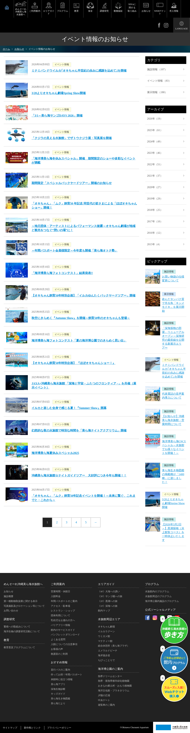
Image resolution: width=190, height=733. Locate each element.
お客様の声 (57, 649)
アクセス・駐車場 (60, 606)
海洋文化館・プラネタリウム (113, 690)
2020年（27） (155, 187)
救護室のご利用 (59, 654)
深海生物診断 (58, 689)
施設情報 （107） (157, 69)
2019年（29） (155, 198)
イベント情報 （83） (159, 80)
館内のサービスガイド (63, 630)
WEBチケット (160, 12)
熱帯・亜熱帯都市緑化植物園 (113, 680)
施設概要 (8, 596)
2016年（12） (155, 232)
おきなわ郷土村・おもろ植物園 (115, 685)
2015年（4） (154, 244)
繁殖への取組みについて (17, 626)
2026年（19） (155, 118)
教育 (76, 11)
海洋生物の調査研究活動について (22, 631)
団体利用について (60, 615)
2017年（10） (155, 221)
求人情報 (173, 11)
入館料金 (55, 596)
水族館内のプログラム (157, 591)
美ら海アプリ (58, 684)
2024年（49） (155, 141)
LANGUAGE (181, 28)
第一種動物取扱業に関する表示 (20, 601)
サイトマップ (10, 727)
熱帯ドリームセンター (110, 676)
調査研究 (104, 11)
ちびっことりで (106, 660)
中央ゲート (104, 700)
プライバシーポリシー (59, 727)
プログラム (62, 11)
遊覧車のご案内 (106, 704)
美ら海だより (58, 703)
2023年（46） (155, 153)
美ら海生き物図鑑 (60, 698)
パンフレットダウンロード (65, 634)
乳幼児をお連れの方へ (63, 620)
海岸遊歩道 (104, 655)
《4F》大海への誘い (109, 591)
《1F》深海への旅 (107, 606)
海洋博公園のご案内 (110, 668)
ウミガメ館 (104, 636)
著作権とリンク (32, 727)
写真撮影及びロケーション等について (24, 606)
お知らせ (146, 11)
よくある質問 (58, 639)
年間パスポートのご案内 (64, 601)
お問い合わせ (11, 610)
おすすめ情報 (59, 662)
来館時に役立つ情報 (62, 679)
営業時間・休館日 (60, 591)
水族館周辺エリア (109, 619)
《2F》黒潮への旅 (107, 601)
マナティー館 (105, 641)
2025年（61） (155, 130)
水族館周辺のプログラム (158, 596)
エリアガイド (48, 12)
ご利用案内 (34, 11)
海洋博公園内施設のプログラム (162, 601)
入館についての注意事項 (64, 644)
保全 (90, 11)
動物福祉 (118, 11)
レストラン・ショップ (63, 610)
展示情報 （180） (157, 92)
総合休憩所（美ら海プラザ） (113, 645)
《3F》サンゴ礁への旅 (110, 596)
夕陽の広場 (104, 695)
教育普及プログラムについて (19, 647)
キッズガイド (58, 693)
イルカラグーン (106, 631)
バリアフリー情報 (60, 625)
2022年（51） (155, 164)
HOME (7, 7)
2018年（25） (155, 210)
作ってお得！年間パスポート (66, 674)
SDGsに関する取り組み (132, 7)
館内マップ (104, 610)
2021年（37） (155, 175)
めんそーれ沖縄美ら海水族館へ (20, 12)
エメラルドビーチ (107, 650)
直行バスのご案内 (60, 669)
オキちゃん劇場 (106, 626)
